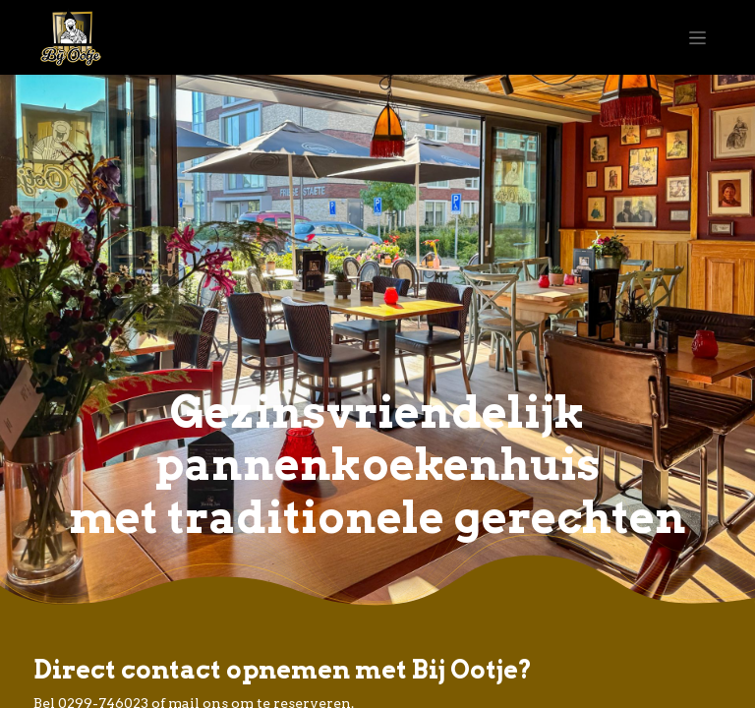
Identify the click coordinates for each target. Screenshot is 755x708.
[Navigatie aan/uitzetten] (697, 37)
